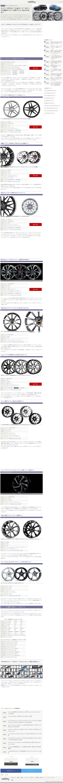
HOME (12, 780)
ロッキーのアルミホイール (49, 95)
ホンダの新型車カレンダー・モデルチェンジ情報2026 (56, 70)
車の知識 (37, 777)
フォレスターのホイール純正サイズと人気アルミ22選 (20, 716)
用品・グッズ (32, 777)
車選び (18, 777)
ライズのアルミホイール (49, 97)
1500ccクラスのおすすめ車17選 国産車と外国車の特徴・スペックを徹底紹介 (56, 74)
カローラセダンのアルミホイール (51, 108)
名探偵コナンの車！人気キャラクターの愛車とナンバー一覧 (56, 47)
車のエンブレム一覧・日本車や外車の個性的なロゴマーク (56, 43)
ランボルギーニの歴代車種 (31, 764)
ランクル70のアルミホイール (50, 90)
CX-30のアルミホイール (49, 102)
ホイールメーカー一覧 (15, 131)
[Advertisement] (21, 47)
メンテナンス (26, 777)
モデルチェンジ (13, 777)
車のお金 (41, 777)
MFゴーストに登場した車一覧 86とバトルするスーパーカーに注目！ (56, 78)
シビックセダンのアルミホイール (51, 110)
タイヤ (53, 777)
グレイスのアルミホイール (49, 92)
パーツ (45, 777)
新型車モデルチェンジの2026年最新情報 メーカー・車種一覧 (56, 66)
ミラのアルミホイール (48, 100)
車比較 (22, 777)
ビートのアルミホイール (49, 113)
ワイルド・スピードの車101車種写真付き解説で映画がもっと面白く (56, 62)
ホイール (3, 5)
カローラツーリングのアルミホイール (52, 105)
